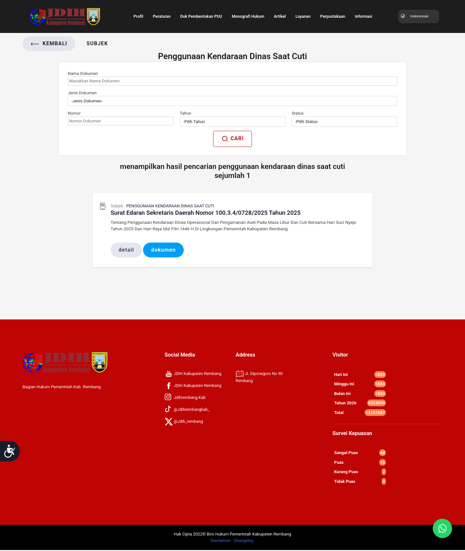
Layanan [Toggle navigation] (305, 12)
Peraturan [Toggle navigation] (159, 12)
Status (298, 113)
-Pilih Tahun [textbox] (194, 121)
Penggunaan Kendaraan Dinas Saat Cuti (170, 205)
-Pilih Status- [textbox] (306, 121)
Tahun (185, 113)
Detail (126, 251)
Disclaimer (220, 541)
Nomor (74, 113)
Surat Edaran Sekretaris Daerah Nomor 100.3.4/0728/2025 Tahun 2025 (211, 213)
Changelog (243, 541)
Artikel (281, 12)
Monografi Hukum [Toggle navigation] (248, 12)
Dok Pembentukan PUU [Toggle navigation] (199, 12)
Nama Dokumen (83, 73)
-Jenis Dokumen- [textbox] (87, 101)
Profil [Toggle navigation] (135, 12)
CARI (232, 139)
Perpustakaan (335, 12)
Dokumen (163, 251)
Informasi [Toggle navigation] (367, 12)
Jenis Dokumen (82, 92)
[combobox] (232, 101)
